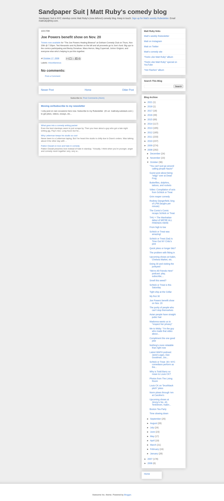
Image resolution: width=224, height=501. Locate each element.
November (155, 158)
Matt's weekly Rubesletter (156, 36)
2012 (150, 132)
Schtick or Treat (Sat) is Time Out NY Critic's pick (160, 241)
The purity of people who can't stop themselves (161, 308)
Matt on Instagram (153, 41)
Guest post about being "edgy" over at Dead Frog (160, 176)
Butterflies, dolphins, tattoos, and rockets (160, 184)
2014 (150, 123)
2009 (150, 145)
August (154, 423)
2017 (150, 110)
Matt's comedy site (153, 51)
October (154, 162)
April (152, 440)
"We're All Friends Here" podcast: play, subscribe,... (161, 273)
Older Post (128, 90)
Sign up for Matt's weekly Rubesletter (150, 18)
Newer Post (47, 90)
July (152, 427)
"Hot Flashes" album (154, 70)
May (152, 436)
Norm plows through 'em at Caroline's (161, 393)
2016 (150, 115)
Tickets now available (51, 42)
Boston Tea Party (157, 409)
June (153, 432)
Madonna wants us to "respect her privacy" (160, 323)
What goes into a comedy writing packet (59, 125)
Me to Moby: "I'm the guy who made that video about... (161, 331)
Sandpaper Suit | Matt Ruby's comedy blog (103, 11)
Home (88, 90)
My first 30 (154, 296)
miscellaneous (54, 63)
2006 (150, 463)
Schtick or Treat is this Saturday (160, 286)
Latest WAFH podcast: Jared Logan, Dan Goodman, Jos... (160, 355)
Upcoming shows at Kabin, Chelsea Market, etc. (162, 258)
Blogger (127, 495)
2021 (150, 102)
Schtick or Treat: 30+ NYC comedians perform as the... (162, 365)
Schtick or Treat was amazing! (159, 233)
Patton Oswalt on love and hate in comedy (60, 146)
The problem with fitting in (162, 252)
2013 (150, 128)
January (154, 453)
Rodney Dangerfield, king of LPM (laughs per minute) (161, 204)
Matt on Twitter (151, 46)
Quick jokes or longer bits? (162, 248)
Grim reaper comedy (159, 196)
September (156, 419)
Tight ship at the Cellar (160, 292)
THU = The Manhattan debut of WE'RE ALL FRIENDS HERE (160, 220)
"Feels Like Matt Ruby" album (158, 57)
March (153, 445)
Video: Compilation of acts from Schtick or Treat (162, 191)
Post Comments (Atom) (93, 98)
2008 (150, 149)
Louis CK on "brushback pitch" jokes (161, 386)
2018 (150, 106)
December (155, 153)
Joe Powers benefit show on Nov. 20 (161, 301)
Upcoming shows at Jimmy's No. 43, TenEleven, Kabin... (160, 402)
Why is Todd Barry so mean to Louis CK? (160, 373)
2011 (150, 136)
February (155, 449)
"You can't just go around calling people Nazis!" (161, 167)
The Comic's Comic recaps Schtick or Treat (162, 211)
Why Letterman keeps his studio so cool (59, 135)
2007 (150, 459)
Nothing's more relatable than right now (161, 346)
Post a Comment (52, 76)
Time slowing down (158, 413)
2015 (150, 119)
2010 (150, 141)
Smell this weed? (157, 280)
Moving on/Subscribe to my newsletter (63, 106)
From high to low (157, 227)
